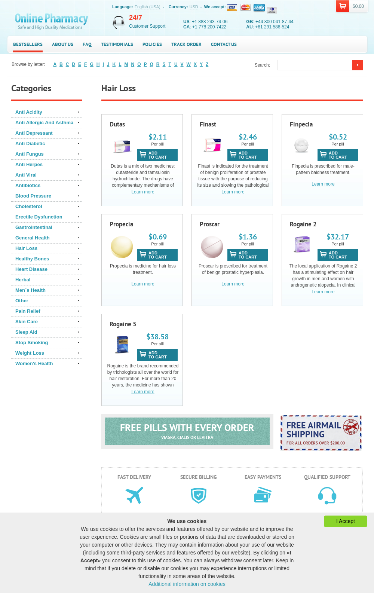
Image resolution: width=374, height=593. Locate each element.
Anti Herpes (29, 164)
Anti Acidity (28, 112)
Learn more (142, 192)
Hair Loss (26, 248)
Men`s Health (30, 290)
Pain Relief (27, 311)
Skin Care (26, 321)
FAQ (87, 44)
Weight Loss (29, 353)
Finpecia (301, 124)
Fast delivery (134, 477)
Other (21, 300)
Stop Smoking (31, 342)
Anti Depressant (34, 133)
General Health (32, 238)
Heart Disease (31, 269)
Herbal (22, 279)
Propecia (121, 224)
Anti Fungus (29, 154)
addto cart (157, 155)
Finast (208, 124)
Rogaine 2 (303, 224)
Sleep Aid (26, 332)
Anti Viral (26, 175)
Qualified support (327, 477)
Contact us (224, 44)
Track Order (186, 44)
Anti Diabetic (30, 143)
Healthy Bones (32, 259)
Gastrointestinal (33, 227)
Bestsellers (28, 44)
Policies (152, 44)
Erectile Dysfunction (38, 217)
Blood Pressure (33, 196)
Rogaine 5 (123, 324)
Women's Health (34, 363)
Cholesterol (28, 206)
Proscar (210, 224)
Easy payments (263, 477)
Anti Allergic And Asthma (44, 122)
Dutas (117, 124)
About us (62, 44)
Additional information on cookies (186, 584)
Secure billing (198, 477)
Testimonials (117, 44)
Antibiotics (27, 185)
